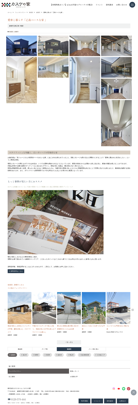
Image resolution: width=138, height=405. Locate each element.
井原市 (49, 355)
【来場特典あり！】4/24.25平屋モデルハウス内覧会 (71, 4)
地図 (37, 391)
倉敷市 (13, 355)
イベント (99, 4)
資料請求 (109, 4)
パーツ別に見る (94, 349)
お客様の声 (74, 377)
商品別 (20, 349)
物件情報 (84, 401)
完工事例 (12, 377)
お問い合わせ (121, 4)
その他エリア (104, 355)
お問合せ (122, 401)
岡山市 (73, 355)
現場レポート (74, 371)
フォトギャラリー (15, 371)
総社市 (61, 355)
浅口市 (25, 355)
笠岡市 (37, 355)
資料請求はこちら (17, 271)
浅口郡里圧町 (88, 355)
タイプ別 (44, 349)
